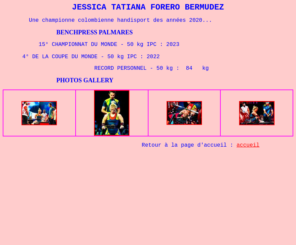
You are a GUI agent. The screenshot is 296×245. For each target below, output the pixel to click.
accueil (248, 145)
